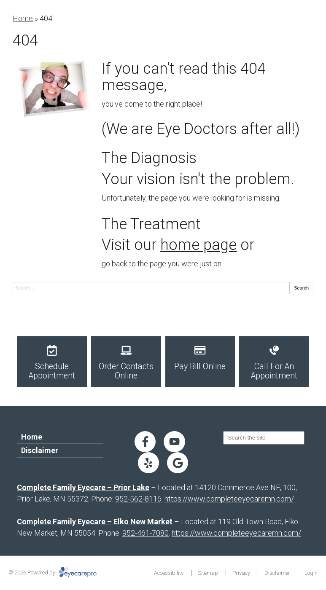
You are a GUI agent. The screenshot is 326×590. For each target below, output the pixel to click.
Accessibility (168, 573)
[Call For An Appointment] (274, 361)
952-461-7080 (145, 532)
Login (311, 573)
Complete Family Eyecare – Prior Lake (83, 487)
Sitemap (208, 573)
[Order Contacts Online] (126, 361)
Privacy (241, 573)
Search (301, 287)
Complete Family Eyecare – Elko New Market (94, 521)
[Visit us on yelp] (148, 462)
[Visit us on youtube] (174, 441)
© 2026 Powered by (52, 572)
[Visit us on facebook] (145, 441)
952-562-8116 (138, 498)
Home (23, 18)
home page (198, 245)
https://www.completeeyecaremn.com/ (229, 498)
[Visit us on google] (177, 462)
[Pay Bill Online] (200, 361)
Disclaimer (39, 450)
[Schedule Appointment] (52, 361)
